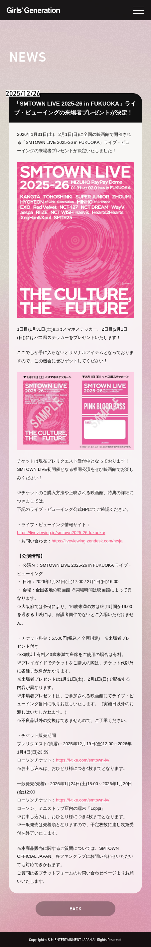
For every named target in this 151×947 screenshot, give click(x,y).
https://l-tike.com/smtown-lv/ (82, 760)
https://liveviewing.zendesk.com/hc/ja (87, 540)
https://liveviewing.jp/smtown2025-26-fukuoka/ (61, 532)
